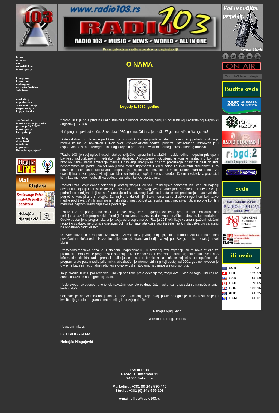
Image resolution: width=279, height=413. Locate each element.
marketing (22, 99)
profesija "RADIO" (28, 126)
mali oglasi (23, 84)
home (19, 57)
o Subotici (22, 144)
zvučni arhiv (24, 120)
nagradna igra (25, 108)
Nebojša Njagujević (28, 150)
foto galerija (24, 132)
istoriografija (24, 69)
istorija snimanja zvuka (31, 123)
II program (22, 81)
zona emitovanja (26, 105)
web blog (22, 138)
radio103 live (24, 66)
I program (22, 78)
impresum (22, 147)
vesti (19, 63)
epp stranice (24, 102)
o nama (21, 60)
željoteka (22, 90)
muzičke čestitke (27, 87)
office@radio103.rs (145, 398)
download (22, 141)
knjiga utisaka (25, 111)
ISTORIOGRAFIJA (75, 334)
